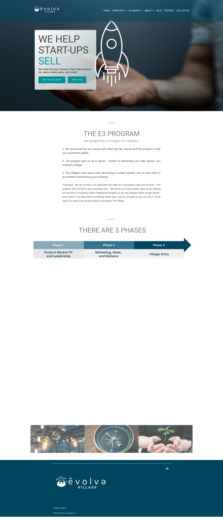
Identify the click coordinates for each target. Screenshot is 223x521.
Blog (159, 10)
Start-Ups (118, 10)
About (148, 10)
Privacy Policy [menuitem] (59, 508)
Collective (182, 10)
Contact (169, 10)
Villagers (134, 10)
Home (106, 10)
